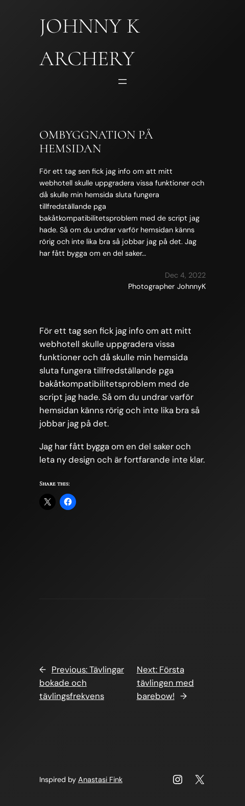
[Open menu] (122, 81)
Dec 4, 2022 (185, 275)
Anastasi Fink (100, 779)
